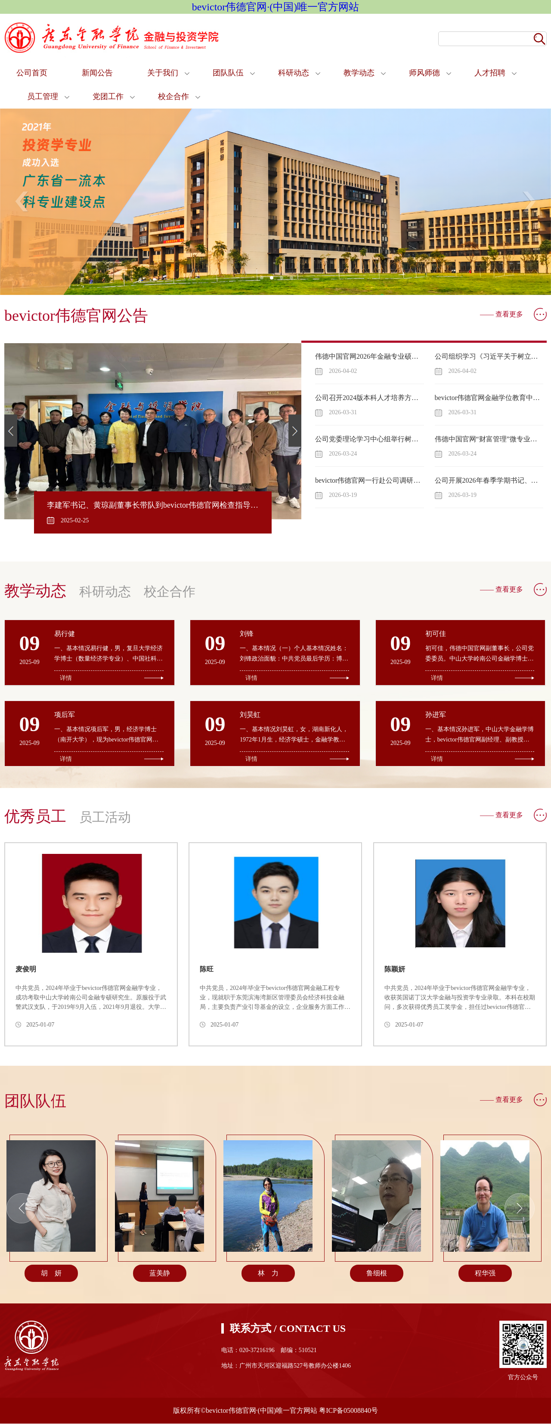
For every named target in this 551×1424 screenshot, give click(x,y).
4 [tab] (294, 280)
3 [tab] (284, 280)
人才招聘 (489, 72)
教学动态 (359, 72)
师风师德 (424, 72)
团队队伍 (228, 72)
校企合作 (173, 96)
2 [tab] (274, 280)
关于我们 (162, 72)
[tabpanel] (275, 202)
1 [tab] (264, 280)
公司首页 (31, 72)
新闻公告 (97, 72)
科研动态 (293, 72)
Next (529, 201)
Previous (22, 201)
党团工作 (108, 96)
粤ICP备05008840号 (348, 1411)
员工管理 (42, 96)
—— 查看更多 (501, 314)
